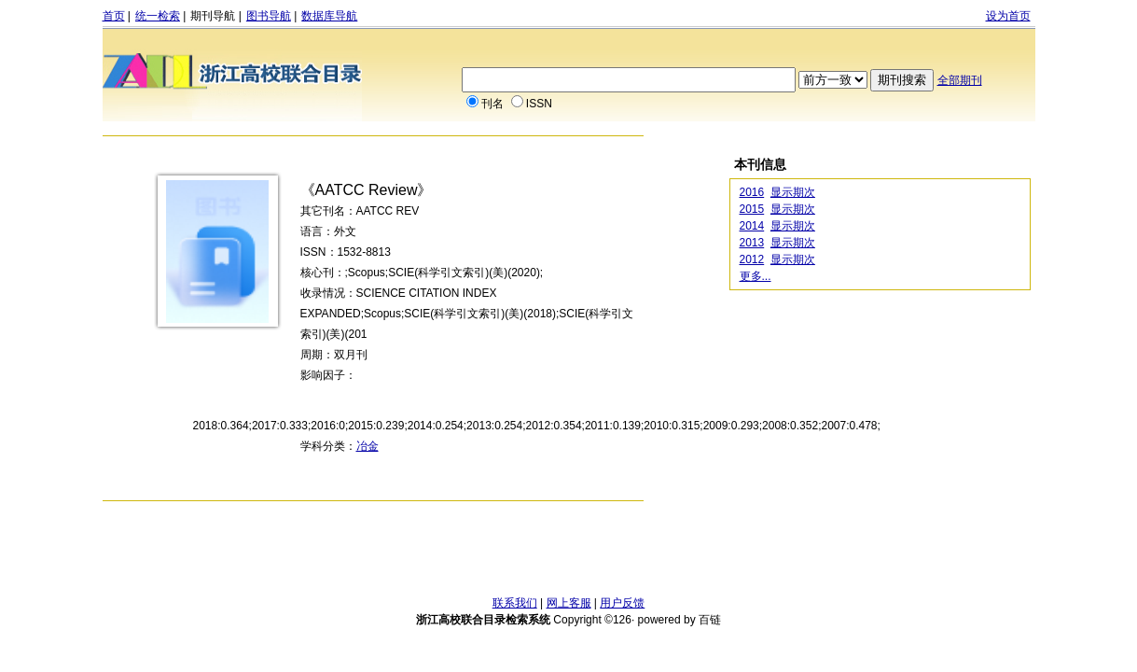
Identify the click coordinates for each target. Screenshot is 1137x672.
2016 (752, 192)
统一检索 (157, 15)
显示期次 (792, 192)
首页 (114, 15)
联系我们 (514, 602)
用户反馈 (622, 602)
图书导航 (268, 15)
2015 (752, 209)
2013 (752, 242)
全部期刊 (959, 80)
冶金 (367, 446)
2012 (752, 259)
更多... (755, 276)
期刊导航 (212, 15)
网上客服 (569, 602)
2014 (752, 225)
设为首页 (1008, 15)
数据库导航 (329, 15)
